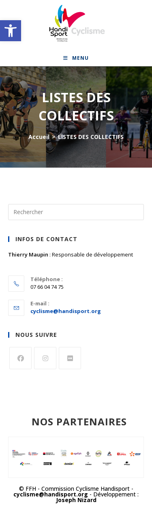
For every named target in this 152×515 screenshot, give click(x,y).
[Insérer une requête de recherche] (76, 212)
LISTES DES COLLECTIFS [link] (91, 137)
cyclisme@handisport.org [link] (65, 311)
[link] (10, 30)
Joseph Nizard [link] (76, 500)
